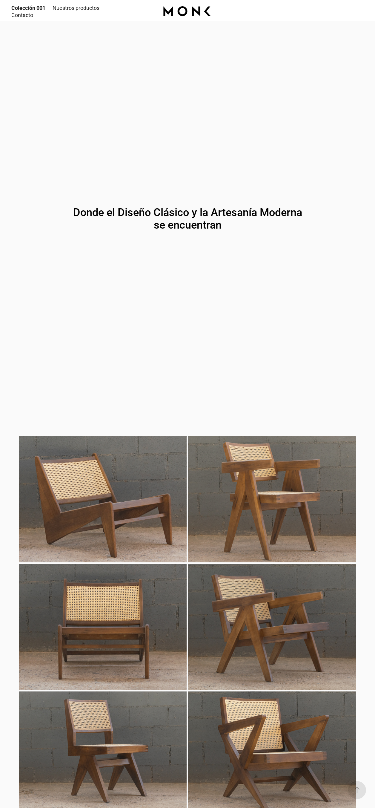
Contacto (22, 15)
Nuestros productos (76, 7)
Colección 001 (28, 7)
